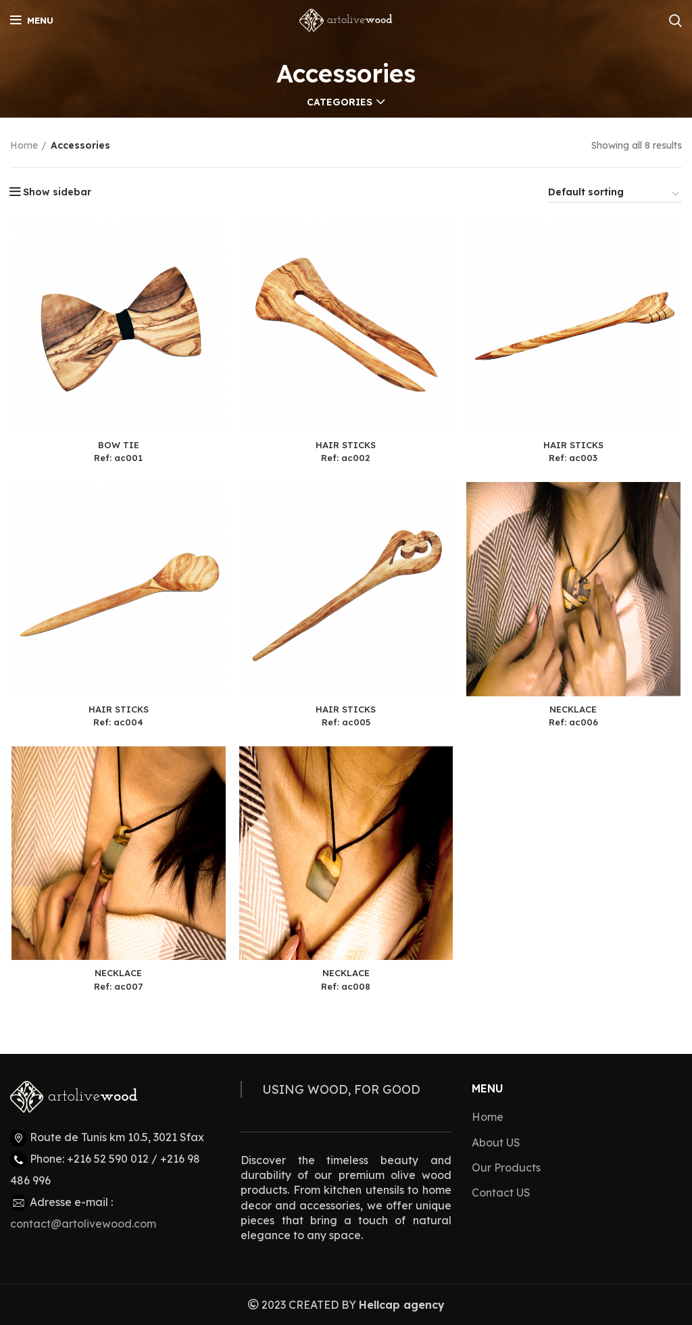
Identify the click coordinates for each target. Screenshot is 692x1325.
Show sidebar (57, 192)
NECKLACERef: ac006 (575, 718)
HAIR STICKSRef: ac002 (346, 452)
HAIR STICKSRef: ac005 (346, 718)
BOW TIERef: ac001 (118, 452)
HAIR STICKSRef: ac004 (117, 718)
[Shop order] (614, 194)
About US (496, 1142)
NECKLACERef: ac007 (118, 983)
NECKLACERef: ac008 (346, 983)
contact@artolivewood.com (83, 1223)
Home (24, 145)
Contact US (501, 1192)
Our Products (506, 1167)
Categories (339, 102)
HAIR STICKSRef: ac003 (574, 452)
